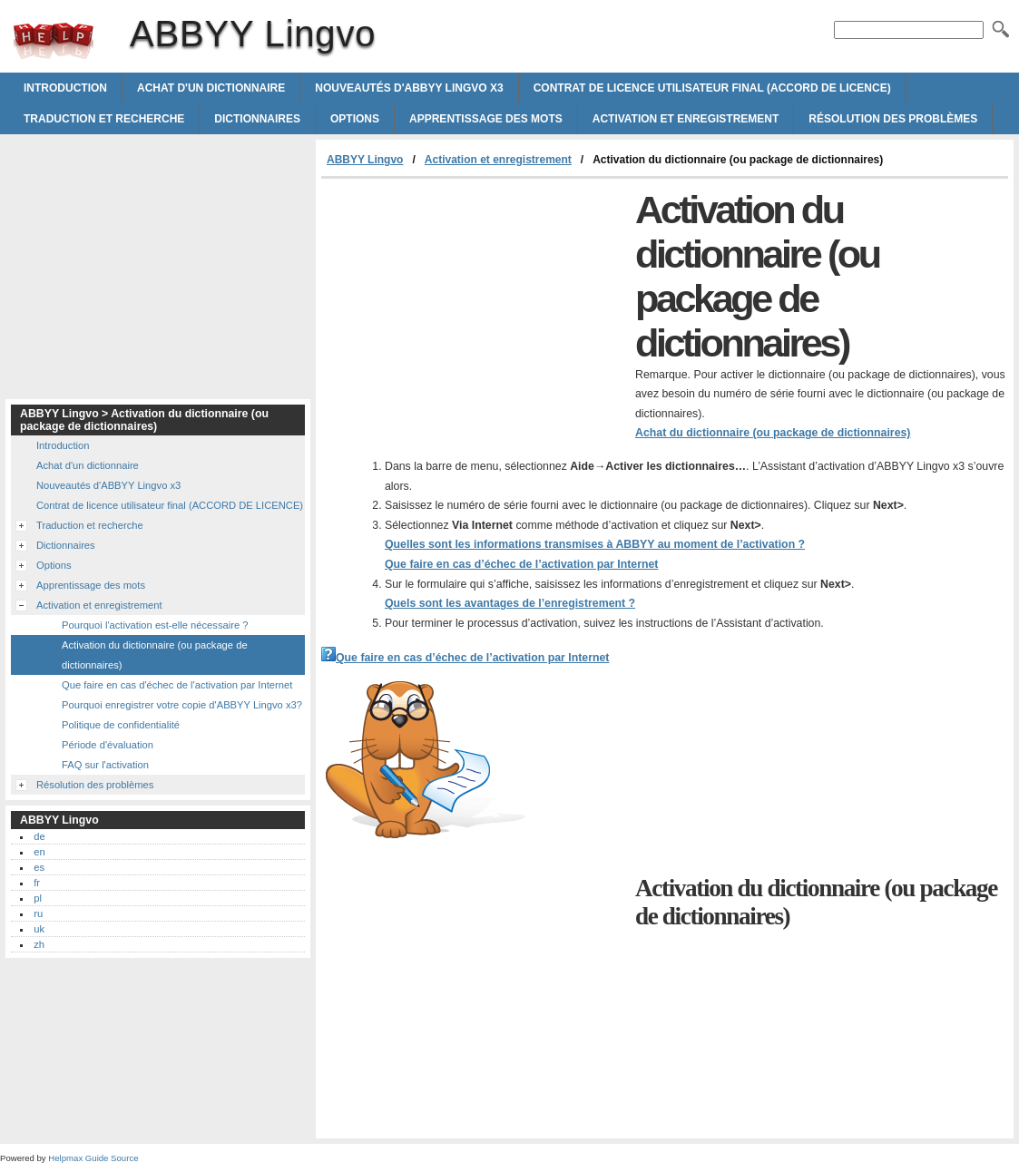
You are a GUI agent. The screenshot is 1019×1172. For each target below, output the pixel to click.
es (39, 867)
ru (38, 913)
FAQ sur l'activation (105, 764)
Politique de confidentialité (121, 724)
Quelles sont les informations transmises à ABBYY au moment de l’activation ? (595, 544)
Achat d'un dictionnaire (211, 88)
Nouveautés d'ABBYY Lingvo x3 (409, 88)
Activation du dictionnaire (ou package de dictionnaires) (155, 655)
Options (354, 118)
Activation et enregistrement (686, 118)
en (39, 851)
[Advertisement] (473, 315)
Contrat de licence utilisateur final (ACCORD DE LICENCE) (712, 88)
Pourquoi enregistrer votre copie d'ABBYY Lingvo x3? (182, 704)
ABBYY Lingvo (53, 41)
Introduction (65, 88)
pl (38, 898)
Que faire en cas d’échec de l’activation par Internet (521, 564)
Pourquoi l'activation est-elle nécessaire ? (155, 625)
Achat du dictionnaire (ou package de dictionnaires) (772, 432)
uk (39, 928)
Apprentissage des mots (486, 118)
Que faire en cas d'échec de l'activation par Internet (177, 684)
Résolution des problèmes (892, 118)
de (39, 836)
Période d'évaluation (107, 744)
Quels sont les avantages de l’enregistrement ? (510, 603)
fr (37, 882)
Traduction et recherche (104, 118)
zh (39, 944)
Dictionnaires (257, 118)
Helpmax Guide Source (93, 1158)
